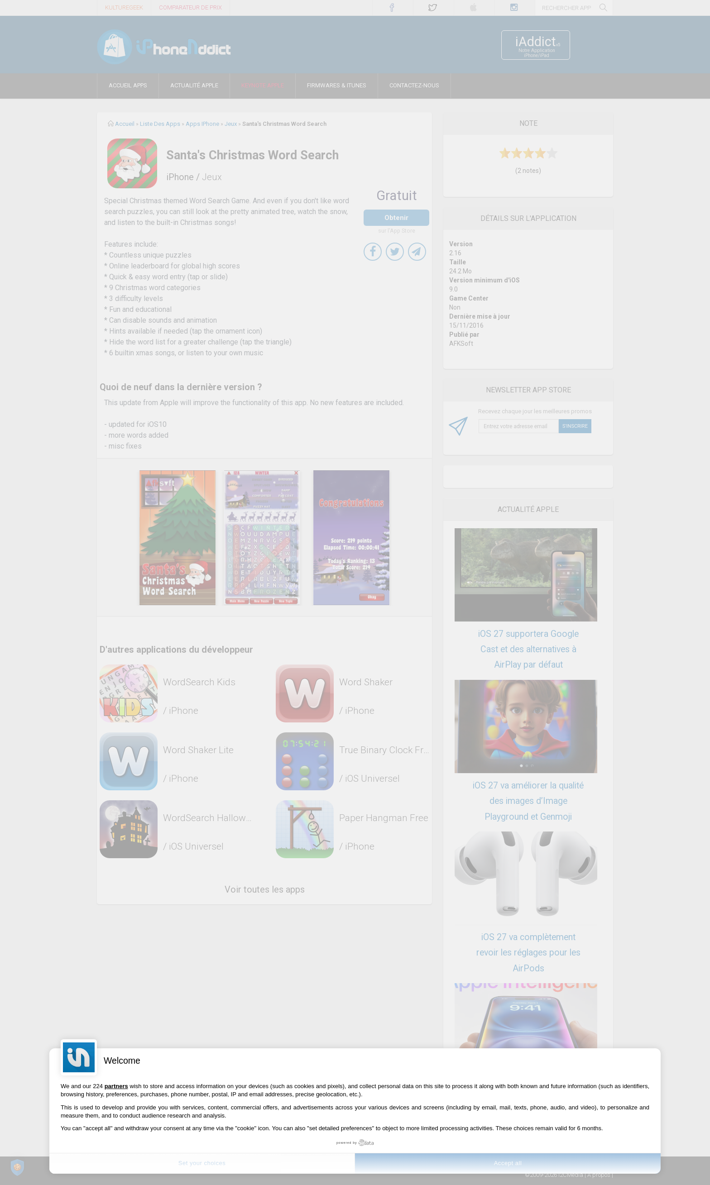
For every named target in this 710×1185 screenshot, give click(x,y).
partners (116, 1086)
